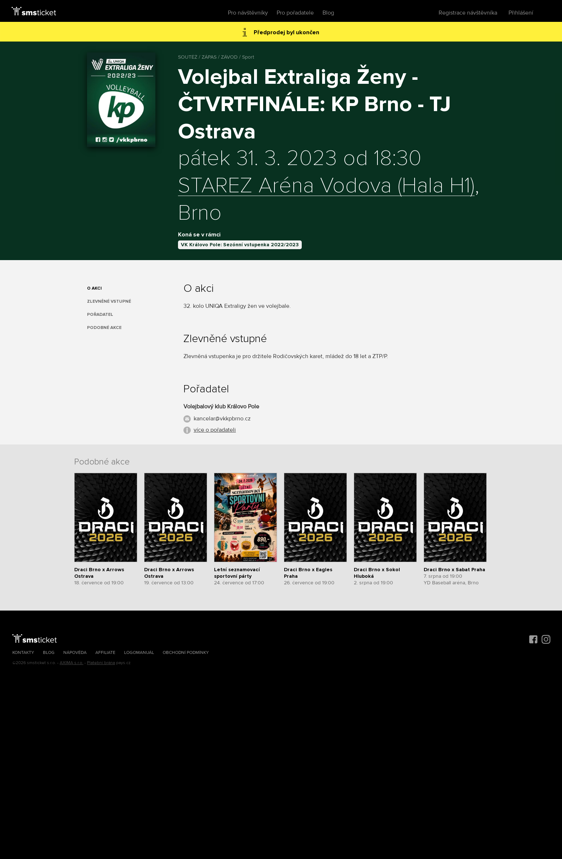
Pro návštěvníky (248, 12)
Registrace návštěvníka (468, 12)
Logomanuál (139, 652)
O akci (94, 288)
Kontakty (23, 652)
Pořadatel (100, 314)
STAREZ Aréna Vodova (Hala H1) (326, 186)
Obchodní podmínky (186, 652)
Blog (328, 12)
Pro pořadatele (295, 12)
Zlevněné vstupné (109, 301)
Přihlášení (520, 12)
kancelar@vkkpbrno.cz (222, 418)
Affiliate (105, 652)
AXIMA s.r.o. (71, 663)
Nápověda (75, 652)
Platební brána (101, 663)
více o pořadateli (215, 430)
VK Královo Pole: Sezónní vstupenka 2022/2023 (240, 245)
